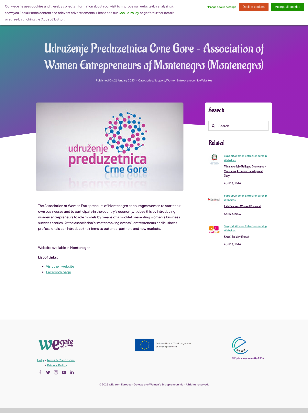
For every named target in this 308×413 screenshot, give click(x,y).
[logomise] (214, 155)
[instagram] (56, 372)
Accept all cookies (287, 6)
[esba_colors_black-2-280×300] (240, 339)
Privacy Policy (57, 365)
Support (159, 80)
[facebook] (40, 372)
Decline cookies (254, 6)
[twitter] (48, 372)
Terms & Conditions (61, 360)
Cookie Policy (128, 13)
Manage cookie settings (221, 6)
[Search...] (238, 126)
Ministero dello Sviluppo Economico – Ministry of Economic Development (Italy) (245, 171)
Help (40, 360)
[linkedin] (72, 372)
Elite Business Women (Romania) (242, 207)
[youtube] (64, 372)
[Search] (213, 126)
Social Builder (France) (236, 237)
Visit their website (60, 266)
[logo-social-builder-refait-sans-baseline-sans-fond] (214, 226)
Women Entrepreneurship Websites (189, 80)
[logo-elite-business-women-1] (214, 195)
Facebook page (58, 272)
